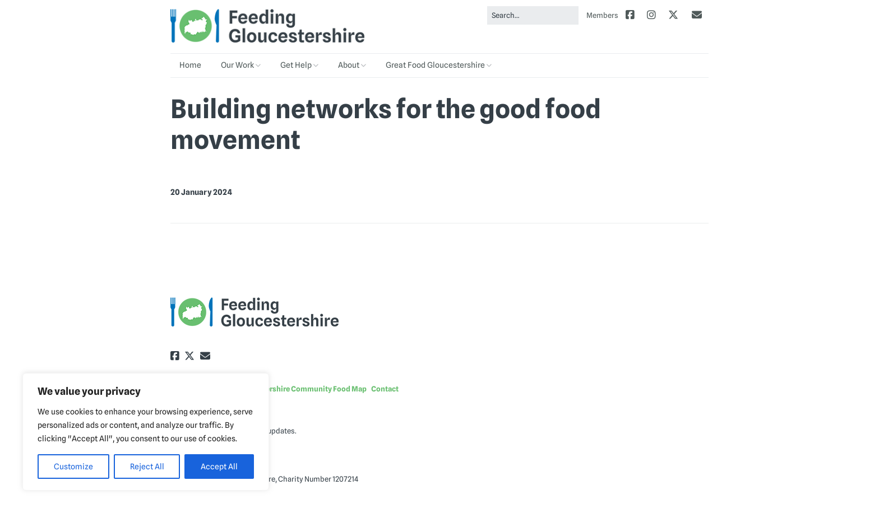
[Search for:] (533, 15)
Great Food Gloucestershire (435, 64)
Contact (385, 388)
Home (190, 64)
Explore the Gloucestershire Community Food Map (281, 388)
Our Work (237, 64)
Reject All (147, 466)
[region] (145, 432)
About (348, 64)
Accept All (219, 466)
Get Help (296, 64)
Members (602, 15)
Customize (73, 466)
